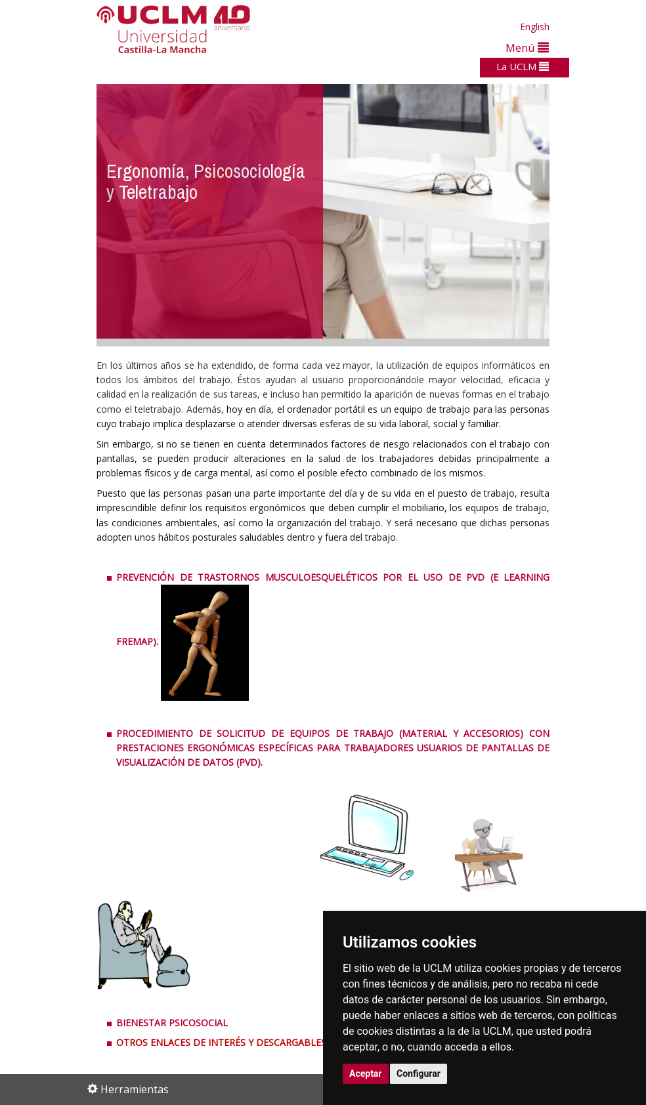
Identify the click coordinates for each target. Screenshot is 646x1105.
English (534, 26)
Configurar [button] (419, 1073)
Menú (527, 47)
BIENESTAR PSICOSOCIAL (172, 1022)
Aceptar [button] (365, 1073)
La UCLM (522, 66)
